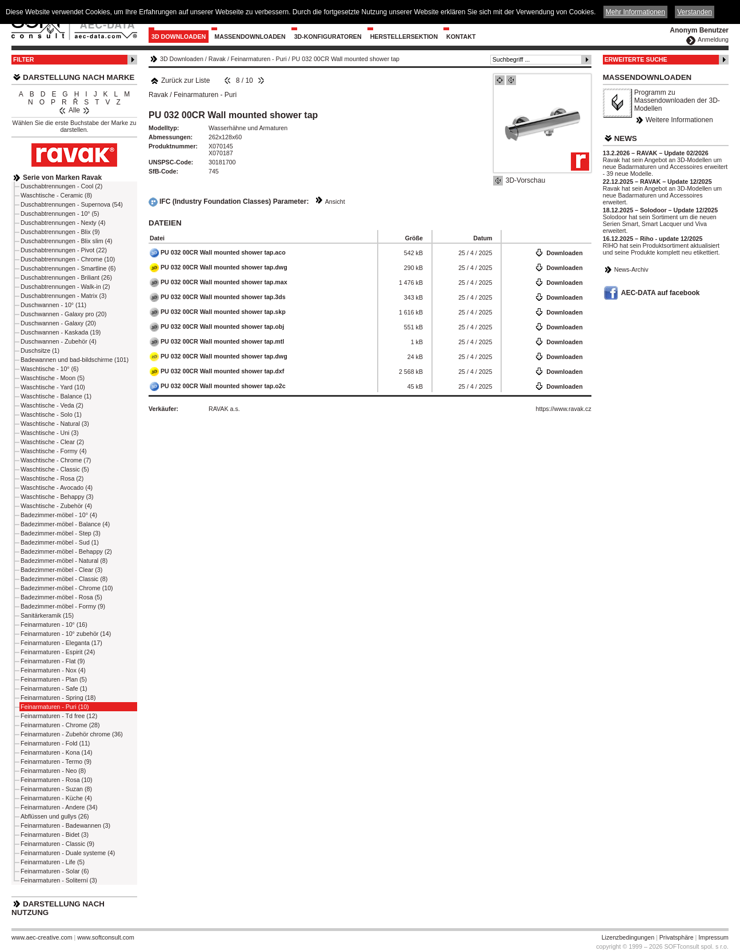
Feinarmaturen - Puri (259, 58)
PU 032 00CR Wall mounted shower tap (345, 58)
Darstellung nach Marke (78, 77)
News (625, 138)
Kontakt (460, 36)
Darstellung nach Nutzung (58, 908)
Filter (23, 59)
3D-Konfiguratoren (328, 36)
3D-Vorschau (525, 180)
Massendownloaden (249, 36)
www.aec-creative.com (42, 937)
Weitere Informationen (679, 120)
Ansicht (335, 201)
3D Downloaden (178, 36)
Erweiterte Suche (636, 59)
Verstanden (694, 12)
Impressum (713, 937)
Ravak (217, 58)
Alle (74, 110)
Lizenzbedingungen (628, 937)
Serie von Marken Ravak (62, 178)
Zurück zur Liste (180, 80)
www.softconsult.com (105, 937)
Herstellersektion (404, 36)
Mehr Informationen (635, 12)
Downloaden (564, 252)
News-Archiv (631, 269)
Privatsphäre (676, 937)
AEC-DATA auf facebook (660, 293)
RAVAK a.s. (224, 408)
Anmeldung (713, 39)
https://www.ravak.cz (563, 408)
